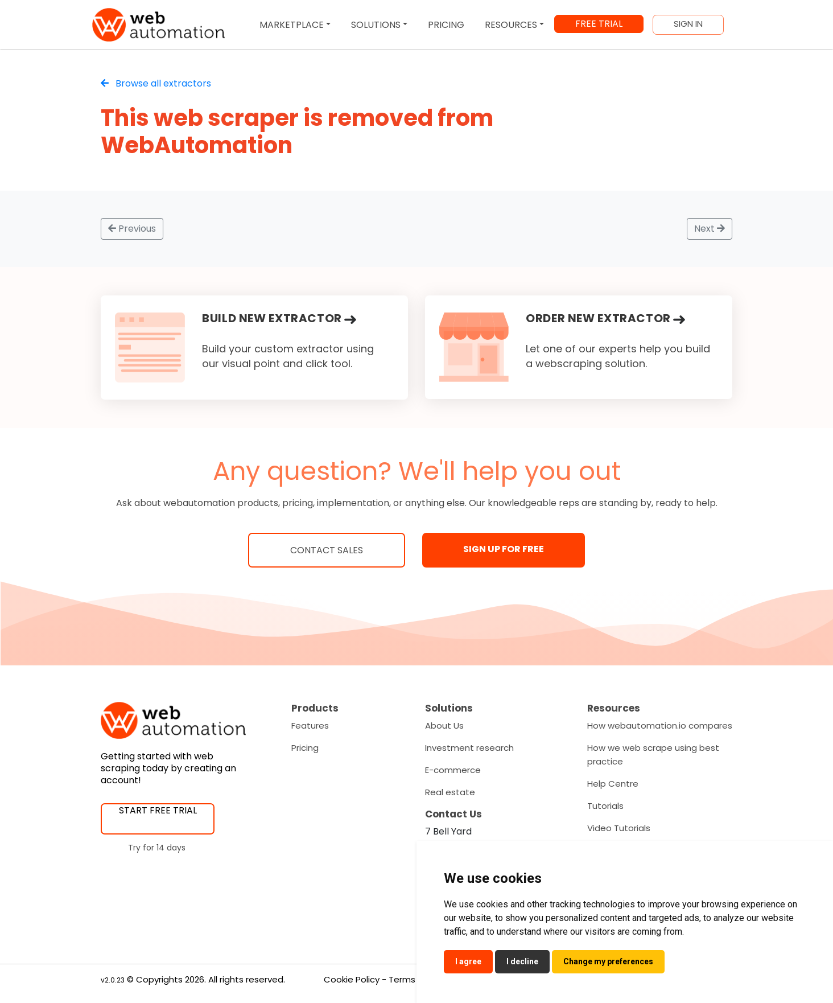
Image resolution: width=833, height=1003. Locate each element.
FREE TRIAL (598, 23)
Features (310, 725)
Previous (132, 228)
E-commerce (453, 770)
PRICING (446, 24)
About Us (444, 725)
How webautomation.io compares (659, 725)
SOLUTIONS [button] (376, 24)
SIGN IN (688, 24)
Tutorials (605, 806)
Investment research (469, 748)
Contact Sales (326, 550)
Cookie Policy (352, 979)
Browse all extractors (156, 83)
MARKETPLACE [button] (291, 24)
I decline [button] (522, 961)
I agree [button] (468, 961)
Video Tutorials (618, 828)
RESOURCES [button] (511, 24)
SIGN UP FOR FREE (503, 549)
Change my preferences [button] (608, 961)
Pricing (305, 748)
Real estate (450, 792)
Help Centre (612, 784)
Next (709, 228)
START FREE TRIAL (158, 810)
